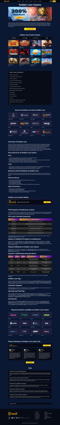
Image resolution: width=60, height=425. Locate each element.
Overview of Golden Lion (13, 78)
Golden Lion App (12, 92)
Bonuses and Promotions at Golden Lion (16, 82)
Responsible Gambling (47, 417)
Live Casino (36, 413)
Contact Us (35, 1)
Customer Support (12, 94)
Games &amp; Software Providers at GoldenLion (17, 88)
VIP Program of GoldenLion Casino (15, 86)
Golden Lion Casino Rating (14, 84)
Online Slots (36, 418)
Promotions (19, 1)
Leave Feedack (47, 345)
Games (23, 1)
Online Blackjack (37, 414)
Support (45, 418)
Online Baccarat (37, 417)
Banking (31, 1)
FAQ (10, 103)
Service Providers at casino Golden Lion (16, 76)
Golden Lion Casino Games (14, 74)
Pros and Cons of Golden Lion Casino (15, 80)
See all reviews (30, 362)
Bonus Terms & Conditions (48, 413)
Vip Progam (40, 1)
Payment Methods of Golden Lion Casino (16, 90)
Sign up (54, 1)
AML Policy (45, 414)
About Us (27, 1)
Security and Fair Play (13, 96)
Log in (51, 1)
